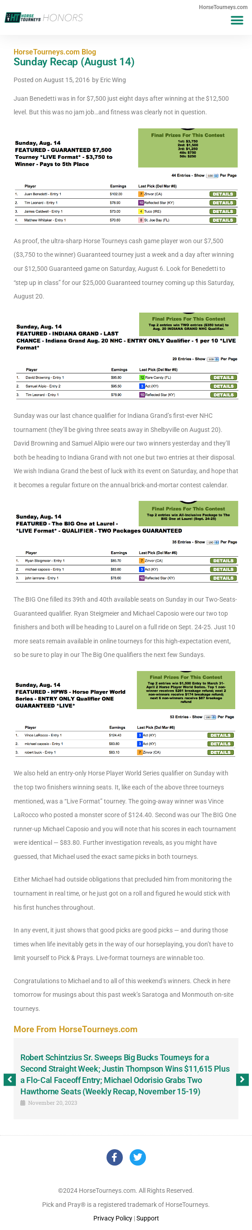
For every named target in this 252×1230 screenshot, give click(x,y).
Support (147, 1218)
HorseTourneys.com (223, 7)
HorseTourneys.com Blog (55, 52)
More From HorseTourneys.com (76, 1029)
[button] (237, 20)
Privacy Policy (112, 1218)
